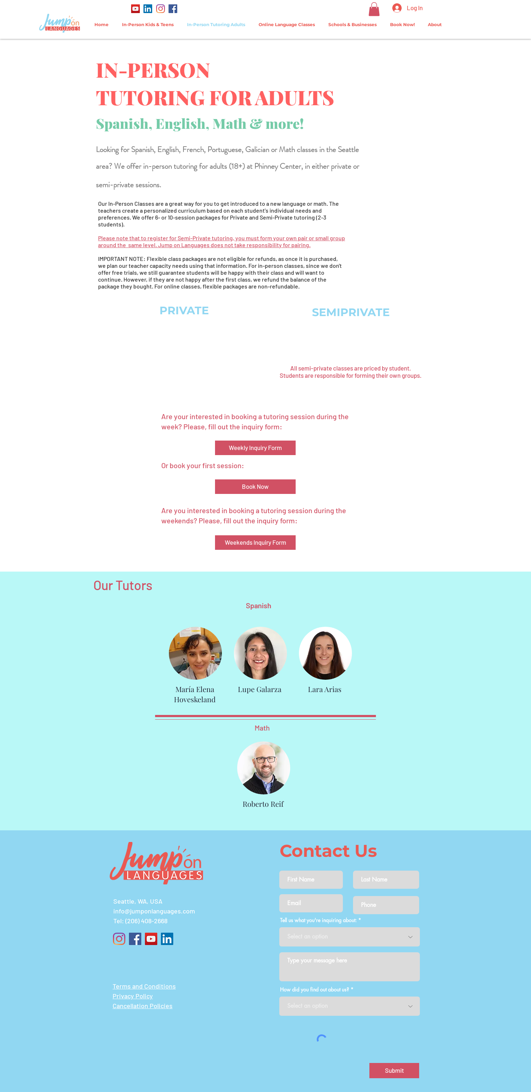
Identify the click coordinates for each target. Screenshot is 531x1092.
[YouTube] (135, 8)
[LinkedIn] (147, 8)
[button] (374, 9)
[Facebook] (173, 8)
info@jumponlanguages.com (154, 911)
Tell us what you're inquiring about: (318, 920)
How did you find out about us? (314, 989)
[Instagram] (160, 8)
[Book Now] (255, 486)
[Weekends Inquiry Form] (255, 542)
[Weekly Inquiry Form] (255, 448)
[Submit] (394, 1070)
